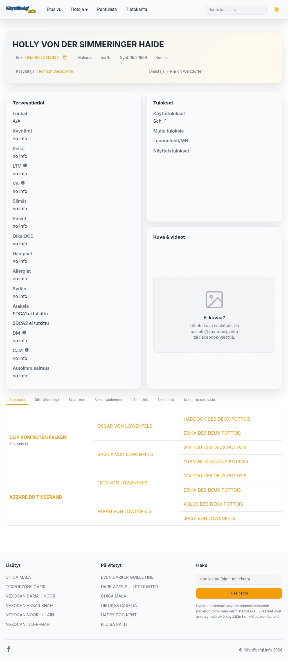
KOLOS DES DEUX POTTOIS (213, 506)
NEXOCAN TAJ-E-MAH (28, 626)
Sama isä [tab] (173, 401)
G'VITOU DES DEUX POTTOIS (215, 450)
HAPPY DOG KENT (119, 617)
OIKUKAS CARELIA (119, 608)
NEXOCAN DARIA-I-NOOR (30, 598)
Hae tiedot (239, 596)
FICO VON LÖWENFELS (122, 485)
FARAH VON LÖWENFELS (124, 513)
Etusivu (54, 9)
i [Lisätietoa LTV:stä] (25, 165)
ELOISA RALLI (114, 626)
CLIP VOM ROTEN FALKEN (37, 440)
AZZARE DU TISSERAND (35, 499)
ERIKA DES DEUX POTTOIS (212, 435)
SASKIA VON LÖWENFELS (125, 457)
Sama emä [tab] (205, 401)
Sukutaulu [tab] (20, 401)
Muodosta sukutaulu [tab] (246, 401)
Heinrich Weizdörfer (55, 71)
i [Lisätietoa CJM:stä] (26, 350)
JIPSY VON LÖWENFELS (210, 521)
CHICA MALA (18, 579)
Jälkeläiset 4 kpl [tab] (57, 401)
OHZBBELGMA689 (42, 57)
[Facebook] (8, 653)
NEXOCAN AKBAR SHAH (29, 608)
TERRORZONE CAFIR (26, 589)
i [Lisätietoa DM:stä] (24, 332)
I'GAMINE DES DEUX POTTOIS (216, 464)
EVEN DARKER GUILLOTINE (127, 579)
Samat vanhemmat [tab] (134, 401)
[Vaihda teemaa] (276, 9)
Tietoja (77, 9)
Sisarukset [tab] (94, 401)
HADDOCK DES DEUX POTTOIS (217, 421)
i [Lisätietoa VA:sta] (23, 183)
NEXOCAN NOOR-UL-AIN (30, 617)
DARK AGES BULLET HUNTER (129, 589)
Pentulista (107, 9)
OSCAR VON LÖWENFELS (124, 428)
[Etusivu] (22, 10)
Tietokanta (136, 9)
